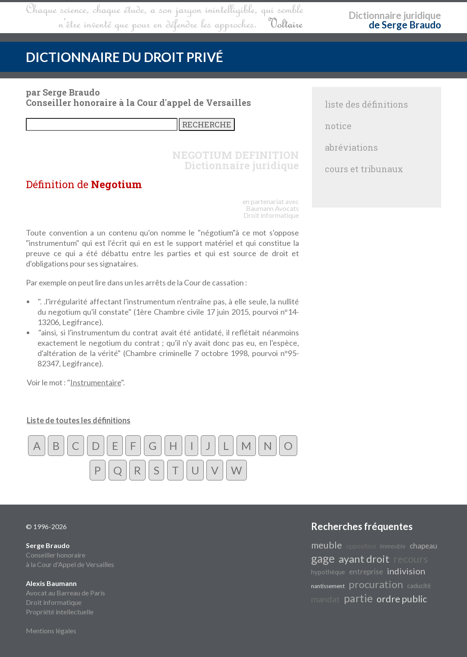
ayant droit (364, 558)
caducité (419, 585)
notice (338, 125)
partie (358, 598)
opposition (361, 546)
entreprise (366, 571)
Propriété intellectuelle (59, 611)
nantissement (328, 586)
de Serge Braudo (405, 25)
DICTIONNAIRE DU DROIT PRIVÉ (124, 57)
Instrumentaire (95, 382)
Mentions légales (51, 630)
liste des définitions (366, 104)
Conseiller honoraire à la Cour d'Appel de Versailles (70, 554)
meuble (326, 545)
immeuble (393, 546)
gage (323, 558)
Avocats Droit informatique (271, 211)
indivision (406, 571)
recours (410, 558)
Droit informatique (53, 602)
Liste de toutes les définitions (79, 420)
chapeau (423, 545)
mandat (325, 599)
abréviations (351, 147)
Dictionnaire (375, 15)
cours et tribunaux (364, 168)
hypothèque (328, 572)
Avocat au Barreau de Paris (65, 593)
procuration (376, 584)
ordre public (402, 598)
